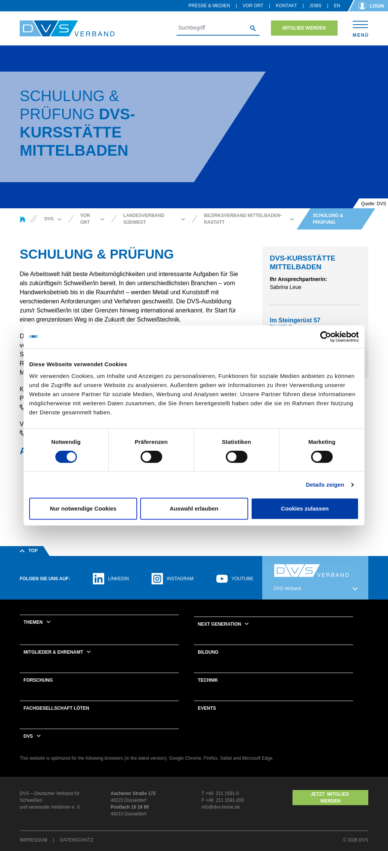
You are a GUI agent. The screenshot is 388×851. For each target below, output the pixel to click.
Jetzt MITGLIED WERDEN (330, 798)
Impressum (33, 840)
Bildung (208, 652)
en (337, 5)
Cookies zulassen (305, 508)
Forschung (38, 680)
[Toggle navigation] (360, 28)
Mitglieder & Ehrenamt (53, 652)
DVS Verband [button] (287, 588)
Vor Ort (252, 5)
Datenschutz (76, 840)
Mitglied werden (304, 28)
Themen (33, 622)
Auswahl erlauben (194, 508)
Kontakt (286, 5)
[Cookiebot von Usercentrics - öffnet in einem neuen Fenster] (326, 336)
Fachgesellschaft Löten (56, 708)
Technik (208, 680)
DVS (28, 736)
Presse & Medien (209, 5)
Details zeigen (325, 484)
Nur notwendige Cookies (83, 508)
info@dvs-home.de (221, 807)
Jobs (315, 5)
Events (207, 708)
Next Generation (219, 624)
